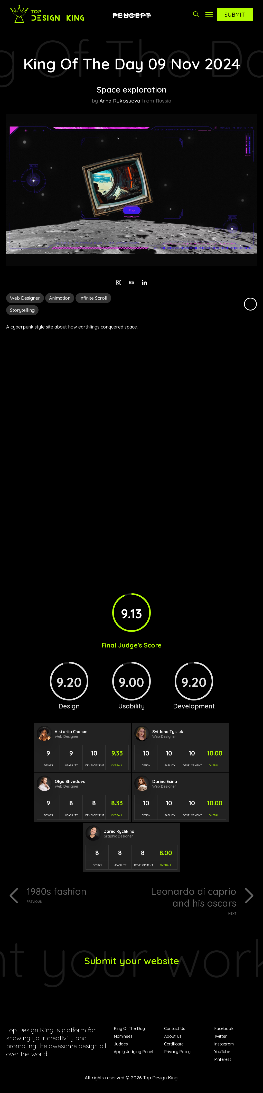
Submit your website (131, 962)
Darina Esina (164, 781)
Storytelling (22, 310)
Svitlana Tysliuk (167, 731)
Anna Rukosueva (119, 100)
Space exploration (131, 89)
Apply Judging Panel (133, 1053)
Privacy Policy (177, 1053)
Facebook (223, 1030)
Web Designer (25, 298)
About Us (173, 1038)
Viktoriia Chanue (71, 731)
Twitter (220, 1038)
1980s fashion (77, 895)
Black (250, 304)
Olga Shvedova (70, 781)
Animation (59, 298)
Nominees (123, 1038)
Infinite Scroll (93, 298)
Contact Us (174, 1030)
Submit (234, 14)
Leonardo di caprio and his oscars (185, 901)
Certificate (174, 1046)
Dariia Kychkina (119, 831)
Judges (121, 1046)
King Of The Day (129, 1030)
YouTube (222, 1053)
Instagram (224, 1046)
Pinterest (222, 1061)
